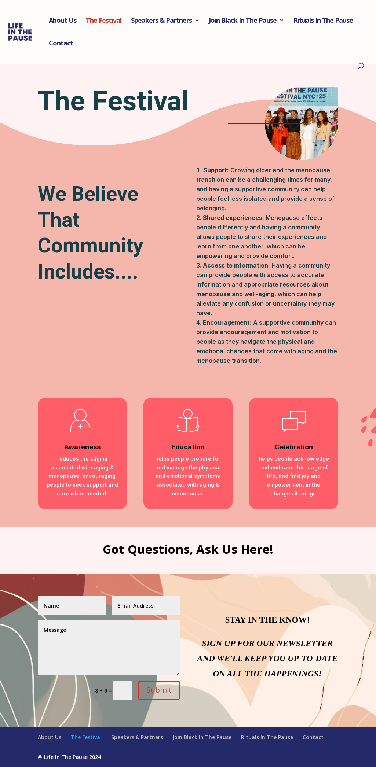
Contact (61, 43)
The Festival (103, 21)
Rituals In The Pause (323, 21)
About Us (62, 21)
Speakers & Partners (161, 21)
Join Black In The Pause (243, 21)
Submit (159, 690)
